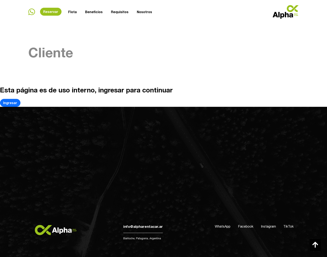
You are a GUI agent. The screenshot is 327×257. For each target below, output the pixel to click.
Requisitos (119, 11)
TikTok (288, 226)
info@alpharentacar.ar (143, 226)
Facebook (245, 226)
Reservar (50, 12)
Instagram (268, 226)
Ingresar (10, 103)
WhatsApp (222, 226)
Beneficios (94, 12)
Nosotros (144, 11)
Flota (72, 12)
